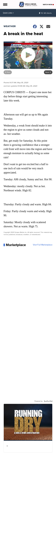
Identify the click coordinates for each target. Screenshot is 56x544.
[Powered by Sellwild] (48, 401)
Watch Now (48, 4)
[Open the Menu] (5, 4)
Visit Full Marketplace (42, 245)
